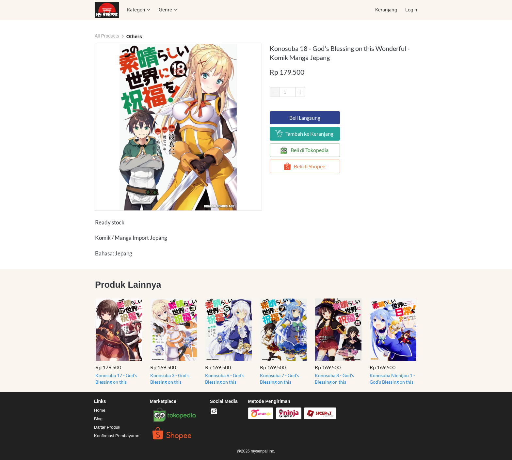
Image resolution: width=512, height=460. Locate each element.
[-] (214, 411)
